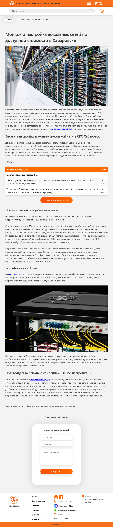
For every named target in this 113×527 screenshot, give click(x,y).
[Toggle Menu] (89, 3)
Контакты (35, 519)
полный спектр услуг (40, 379)
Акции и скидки (38, 501)
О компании (37, 515)
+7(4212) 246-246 (63, 501)
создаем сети (15, 274)
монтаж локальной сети (61, 128)
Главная (9, 19)
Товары (35, 496)
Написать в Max (63, 506)
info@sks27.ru (62, 514)
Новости (35, 505)
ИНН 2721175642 (61, 518)
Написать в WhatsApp (65, 510)
